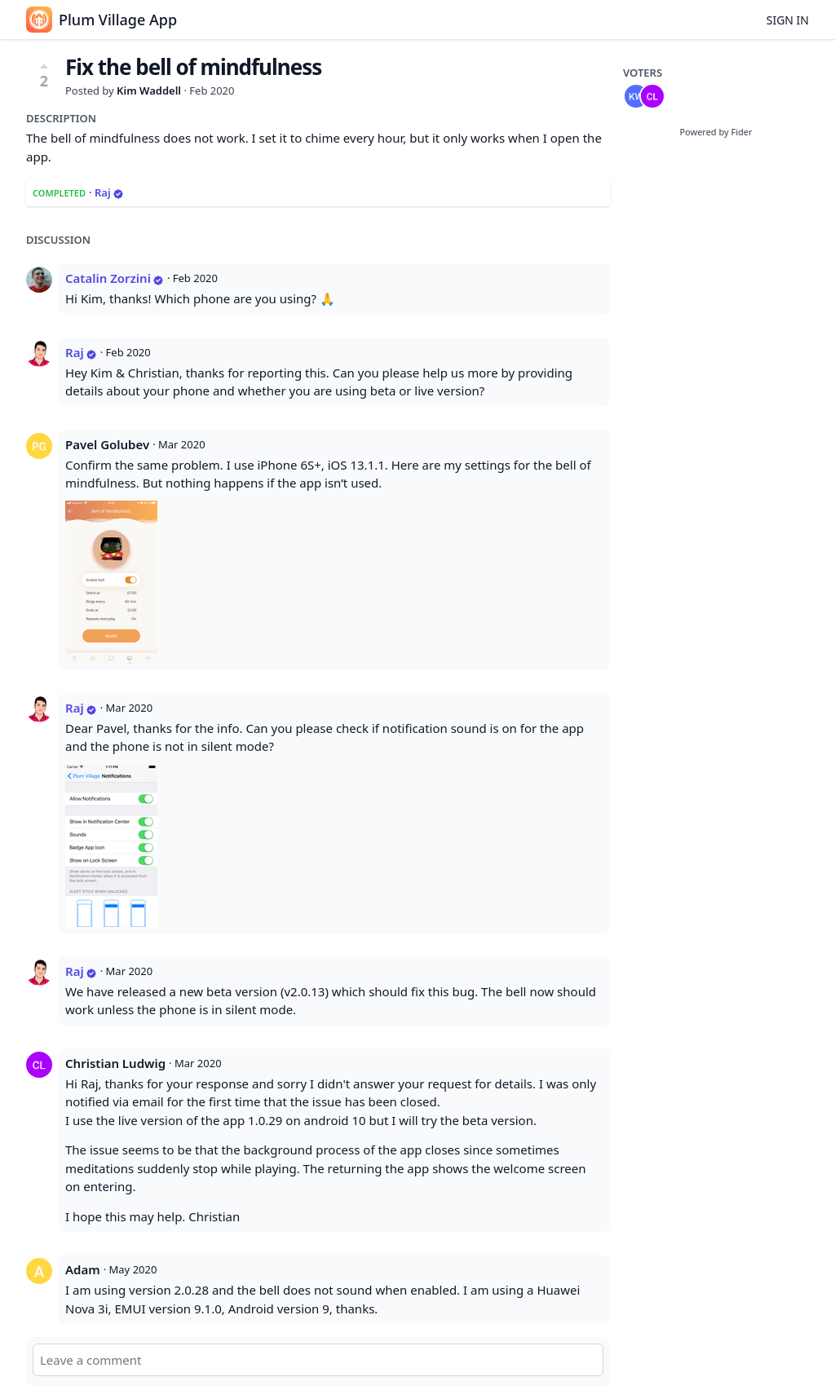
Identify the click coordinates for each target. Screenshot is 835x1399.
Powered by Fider (715, 132)
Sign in (788, 20)
